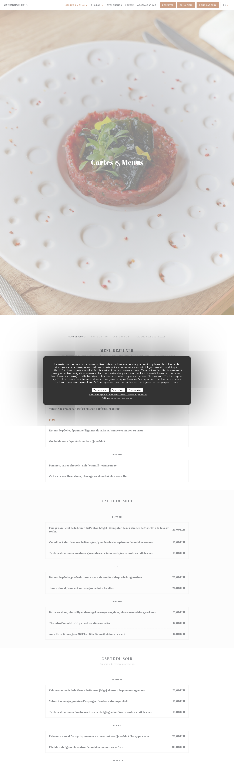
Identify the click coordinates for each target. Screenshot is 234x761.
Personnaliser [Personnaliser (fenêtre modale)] (135, 390)
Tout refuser (118, 390)
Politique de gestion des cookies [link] (117, 398)
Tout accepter (100, 390)
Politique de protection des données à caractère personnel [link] (118, 394)
